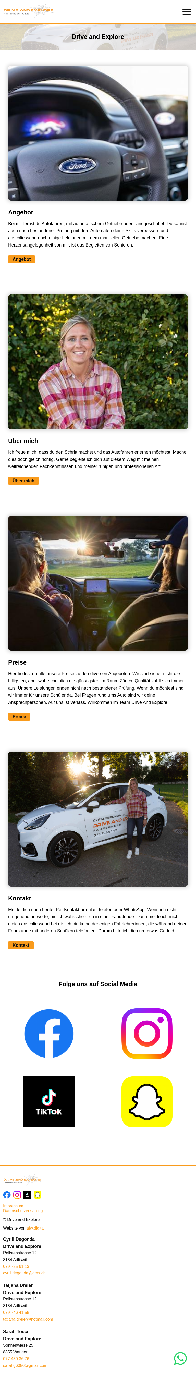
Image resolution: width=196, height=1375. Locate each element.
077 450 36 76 (16, 1359)
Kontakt (21, 945)
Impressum (13, 1206)
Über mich (23, 480)
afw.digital (35, 1228)
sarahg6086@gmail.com (25, 1365)
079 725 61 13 (16, 1266)
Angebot (22, 259)
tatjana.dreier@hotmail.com (28, 1319)
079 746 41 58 (16, 1312)
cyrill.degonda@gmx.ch (24, 1273)
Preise (19, 716)
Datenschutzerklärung (23, 1211)
